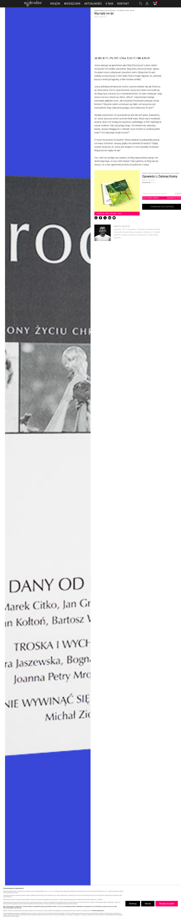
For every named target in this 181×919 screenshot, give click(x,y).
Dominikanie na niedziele (105, 10)
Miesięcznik (72, 3)
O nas (109, 3)
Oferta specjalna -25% (109, 213)
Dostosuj (132, 904)
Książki (55, 3)
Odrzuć (148, 904)
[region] (90, 902)
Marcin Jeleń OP (100, 17)
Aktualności (93, 3)
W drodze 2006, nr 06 (126, 10)
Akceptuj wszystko (166, 904)
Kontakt (123, 3)
